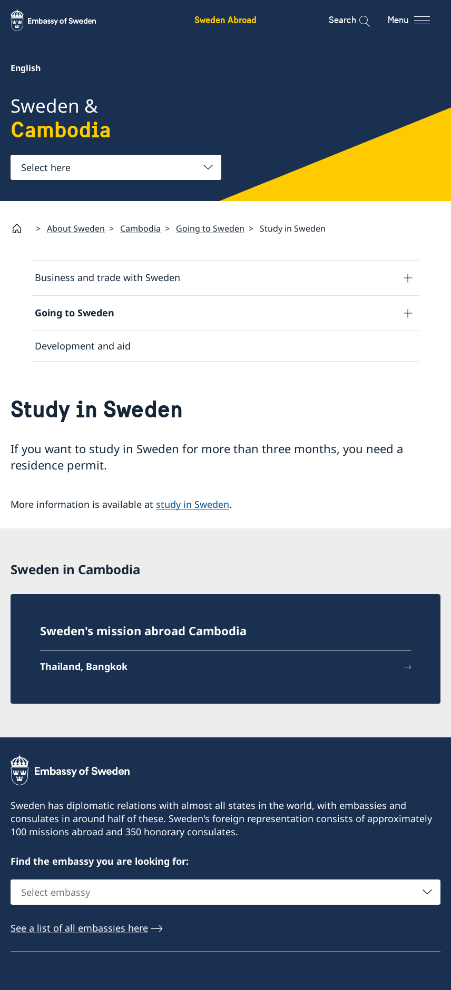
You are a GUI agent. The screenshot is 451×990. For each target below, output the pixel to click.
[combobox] (116, 167)
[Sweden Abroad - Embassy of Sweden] (63, 20)
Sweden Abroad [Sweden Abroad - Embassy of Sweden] (225, 20)
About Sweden (76, 228)
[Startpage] (21, 228)
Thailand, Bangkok (84, 666)
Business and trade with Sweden (107, 277)
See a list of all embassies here (79, 928)
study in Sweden (192, 504)
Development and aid (83, 345)
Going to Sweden (210, 228)
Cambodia (140, 228)
